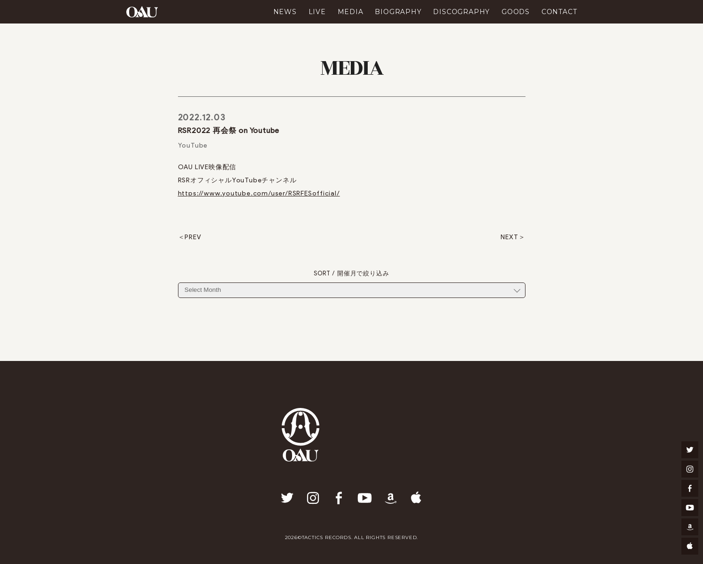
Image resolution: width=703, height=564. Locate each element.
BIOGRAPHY (398, 12)
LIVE (317, 12)
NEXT (509, 237)
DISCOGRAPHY (461, 12)
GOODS (516, 12)
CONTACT (559, 12)
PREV (193, 237)
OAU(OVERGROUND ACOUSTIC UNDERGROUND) (142, 11)
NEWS (285, 12)
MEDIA (350, 12)
